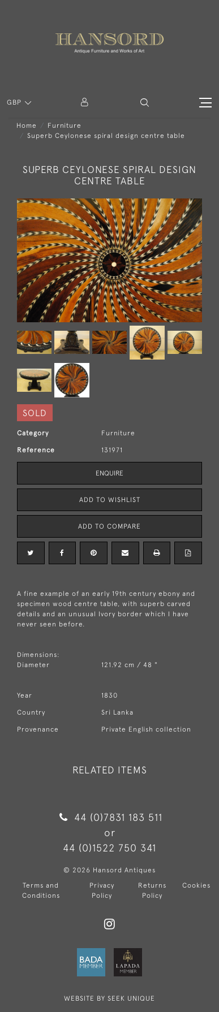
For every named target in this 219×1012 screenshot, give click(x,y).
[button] (145, 102)
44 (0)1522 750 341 (109, 848)
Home (26, 125)
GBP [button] (15, 102)
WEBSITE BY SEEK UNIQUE (109, 998)
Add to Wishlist (109, 500)
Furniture (64, 125)
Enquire (109, 473)
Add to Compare (109, 526)
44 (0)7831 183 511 (109, 817)
